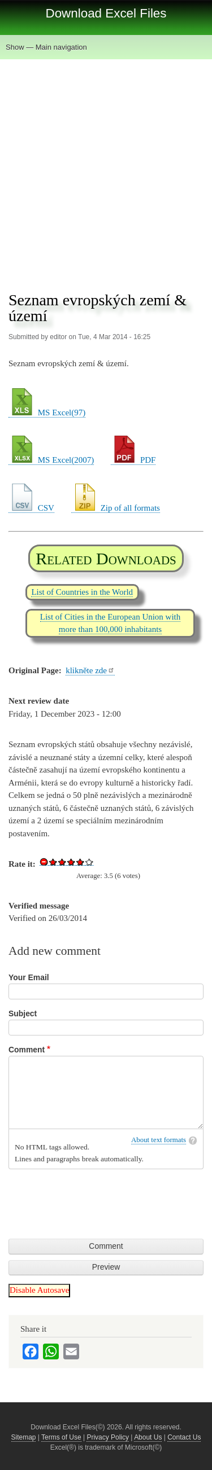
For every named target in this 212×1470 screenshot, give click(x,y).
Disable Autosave (39, 1290)
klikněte (90, 670)
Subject (22, 1013)
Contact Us (184, 1437)
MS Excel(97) (46, 412)
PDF (133, 459)
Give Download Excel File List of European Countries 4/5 (80, 862)
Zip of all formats (115, 507)
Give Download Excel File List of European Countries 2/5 (62, 862)
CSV (31, 507)
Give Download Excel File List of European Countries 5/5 (89, 862)
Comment (26, 1049)
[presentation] (94, 1197)
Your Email (28, 977)
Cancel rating (44, 862)
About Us (148, 1437)
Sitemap (23, 1437)
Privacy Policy (107, 1437)
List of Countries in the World (82, 591)
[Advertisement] (106, 171)
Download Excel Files (105, 13)
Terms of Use (61, 1437)
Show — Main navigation (46, 47)
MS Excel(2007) (51, 459)
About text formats (158, 1140)
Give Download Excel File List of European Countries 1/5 (53, 862)
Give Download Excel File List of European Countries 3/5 (71, 862)
